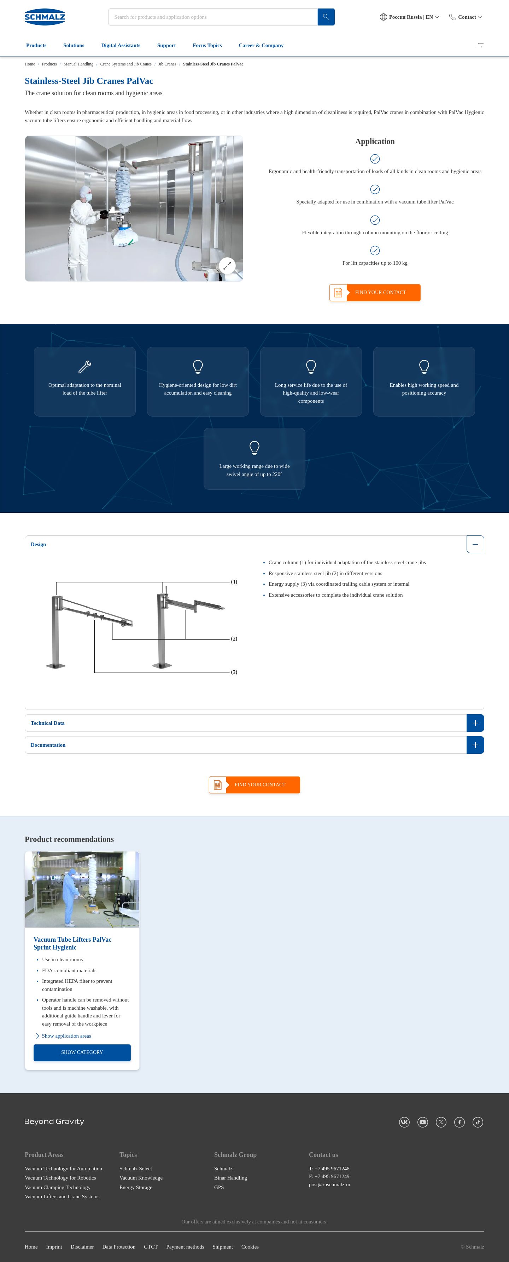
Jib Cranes (167, 64)
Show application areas (62, 1036)
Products (40, 45)
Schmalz (223, 1168)
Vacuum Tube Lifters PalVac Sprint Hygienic (72, 943)
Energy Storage (135, 1187)
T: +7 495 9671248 (329, 1168)
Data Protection (118, 1247)
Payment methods (185, 1247)
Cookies (250, 1247)
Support (171, 45)
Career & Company (265, 45)
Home (30, 64)
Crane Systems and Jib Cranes (126, 64)
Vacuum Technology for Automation (63, 1168)
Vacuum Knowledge (141, 1178)
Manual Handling (78, 64)
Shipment (222, 1247)
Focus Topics (211, 45)
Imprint (54, 1247)
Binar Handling (230, 1178)
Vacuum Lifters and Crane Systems (62, 1196)
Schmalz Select (135, 1168)
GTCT (151, 1247)
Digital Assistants (124, 45)
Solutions (78, 45)
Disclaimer (82, 1247)
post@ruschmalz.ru (329, 1184)
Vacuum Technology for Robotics (60, 1178)
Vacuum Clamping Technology (57, 1187)
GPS (219, 1187)
